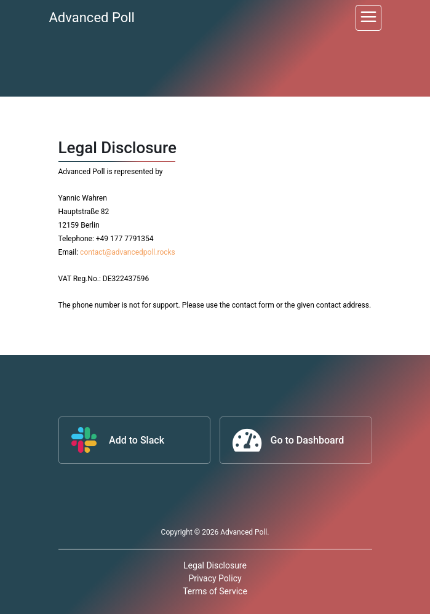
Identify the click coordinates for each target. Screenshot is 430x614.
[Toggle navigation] (368, 18)
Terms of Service (215, 591)
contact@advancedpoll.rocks (127, 252)
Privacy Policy (214, 578)
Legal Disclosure (215, 565)
